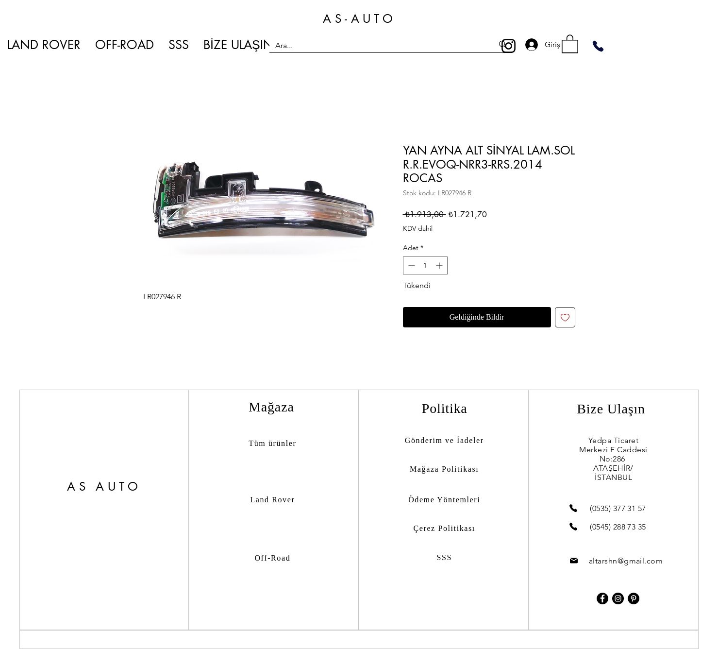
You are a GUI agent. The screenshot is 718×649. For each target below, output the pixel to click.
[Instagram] (508, 45)
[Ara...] (377, 45)
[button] (570, 43)
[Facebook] (602, 598)
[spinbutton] (425, 265)
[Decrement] (410, 265)
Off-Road (272, 558)
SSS (444, 557)
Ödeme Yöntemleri (444, 499)
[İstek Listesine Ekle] (565, 317)
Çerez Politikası (444, 528)
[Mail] (574, 560)
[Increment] (440, 265)
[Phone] (598, 45)
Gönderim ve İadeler (444, 440)
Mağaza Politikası (444, 469)
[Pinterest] (633, 598)
